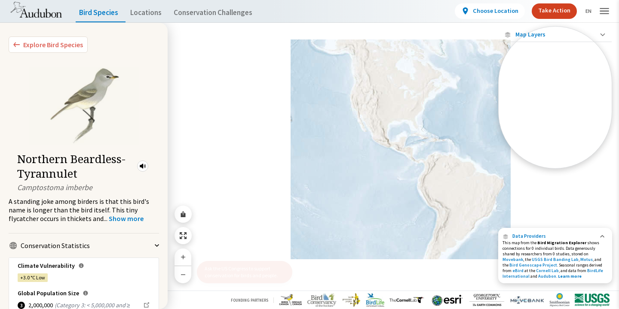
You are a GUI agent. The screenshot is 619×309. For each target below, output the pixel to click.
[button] (142, 166)
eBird (518, 270)
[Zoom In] (183, 257)
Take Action (547, 10)
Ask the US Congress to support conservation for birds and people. (241, 272)
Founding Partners (249, 300)
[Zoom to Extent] (183, 235)
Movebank (513, 259)
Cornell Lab (547, 270)
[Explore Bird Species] (48, 44)
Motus (586, 259)
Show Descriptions (555, 79)
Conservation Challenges (226, 12)
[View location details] (482, 11)
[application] (309, 154)
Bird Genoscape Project (533, 265)
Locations (153, 12)
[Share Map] (183, 214)
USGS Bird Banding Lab (555, 259)
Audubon (547, 276)
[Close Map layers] (555, 34)
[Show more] (126, 218)
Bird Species (101, 12)
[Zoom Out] (183, 274)
